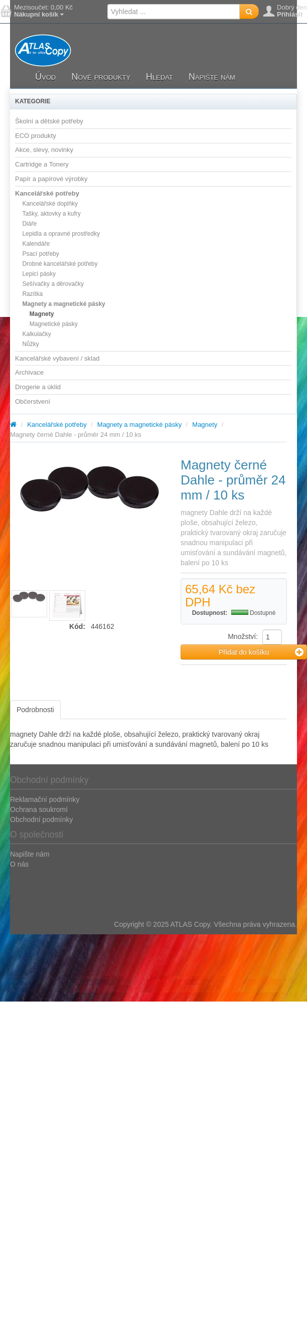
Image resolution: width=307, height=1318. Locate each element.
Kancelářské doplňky (50, 203)
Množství (242, 636)
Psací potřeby (40, 253)
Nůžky (30, 344)
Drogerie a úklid (38, 387)
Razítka (32, 293)
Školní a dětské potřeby (49, 121)
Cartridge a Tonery (42, 164)
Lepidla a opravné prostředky (61, 233)
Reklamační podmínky (45, 799)
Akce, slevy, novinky (44, 149)
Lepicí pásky (39, 273)
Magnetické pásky (54, 323)
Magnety (42, 313)
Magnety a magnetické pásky (63, 303)
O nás (19, 864)
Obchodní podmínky (41, 819)
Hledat (159, 77)
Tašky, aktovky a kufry (51, 213)
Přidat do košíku (261, 652)
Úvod (45, 77)
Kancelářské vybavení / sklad (57, 358)
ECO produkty (35, 135)
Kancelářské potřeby (47, 193)
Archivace (29, 372)
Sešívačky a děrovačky (53, 283)
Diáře (29, 223)
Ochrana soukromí (39, 809)
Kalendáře (36, 243)
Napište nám (212, 77)
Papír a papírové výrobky (51, 179)
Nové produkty (100, 77)
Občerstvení (32, 401)
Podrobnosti (35, 710)
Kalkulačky (36, 334)
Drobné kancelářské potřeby (59, 263)
